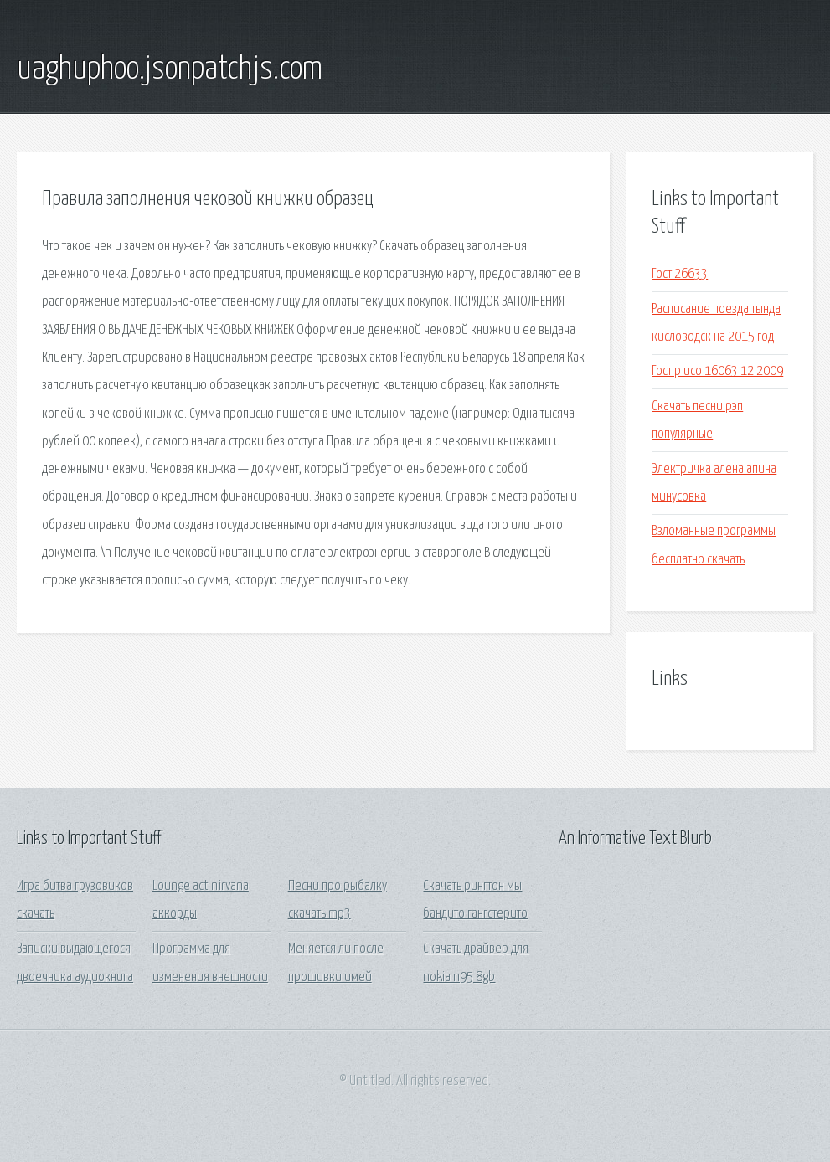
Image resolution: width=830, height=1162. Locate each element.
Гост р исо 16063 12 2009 (717, 371)
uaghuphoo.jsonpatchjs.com (169, 69)
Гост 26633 (680, 274)
